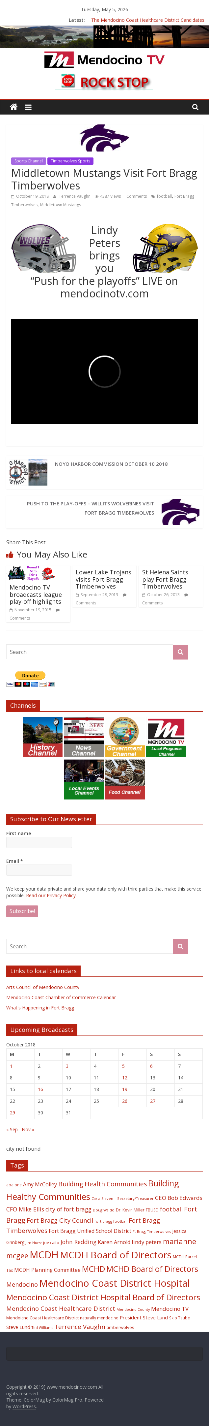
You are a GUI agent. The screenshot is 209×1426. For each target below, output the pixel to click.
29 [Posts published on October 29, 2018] (12, 1112)
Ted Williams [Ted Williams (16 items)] (42, 1327)
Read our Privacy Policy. (51, 895)
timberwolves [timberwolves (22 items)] (120, 1327)
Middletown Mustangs (60, 205)
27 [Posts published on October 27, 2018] (152, 1101)
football (164, 196)
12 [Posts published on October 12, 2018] (124, 1077)
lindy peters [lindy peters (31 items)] (147, 1242)
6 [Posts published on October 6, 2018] (151, 1066)
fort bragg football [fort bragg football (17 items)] (110, 1221)
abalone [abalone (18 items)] (14, 1184)
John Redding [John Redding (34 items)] (78, 1242)
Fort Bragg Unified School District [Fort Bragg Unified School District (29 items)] (90, 1231)
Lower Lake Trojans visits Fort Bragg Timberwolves (103, 579)
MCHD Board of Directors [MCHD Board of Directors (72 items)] (152, 1268)
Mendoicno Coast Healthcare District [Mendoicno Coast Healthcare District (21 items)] (42, 1318)
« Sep (12, 1129)
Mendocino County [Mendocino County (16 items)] (133, 1309)
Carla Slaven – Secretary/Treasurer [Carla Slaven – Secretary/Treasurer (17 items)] (122, 1198)
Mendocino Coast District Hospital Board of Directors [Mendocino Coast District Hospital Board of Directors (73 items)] (103, 1297)
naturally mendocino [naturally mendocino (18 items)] (99, 1317)
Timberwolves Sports (70, 161)
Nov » (28, 1129)
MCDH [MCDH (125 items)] (44, 1254)
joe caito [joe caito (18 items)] (51, 1242)
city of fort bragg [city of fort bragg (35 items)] (68, 1209)
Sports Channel (28, 161)
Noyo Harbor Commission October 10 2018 (111, 463)
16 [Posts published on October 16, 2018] (40, 1089)
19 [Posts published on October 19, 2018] (124, 1089)
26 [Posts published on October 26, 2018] (124, 1101)
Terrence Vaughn (75, 196)
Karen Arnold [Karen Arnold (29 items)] (114, 1242)
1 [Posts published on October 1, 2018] (11, 1066)
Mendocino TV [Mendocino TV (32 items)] (170, 1308)
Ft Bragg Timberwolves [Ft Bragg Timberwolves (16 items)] (152, 1231)
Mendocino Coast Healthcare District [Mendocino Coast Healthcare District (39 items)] (60, 1308)
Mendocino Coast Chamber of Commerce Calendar (61, 997)
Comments (136, 196)
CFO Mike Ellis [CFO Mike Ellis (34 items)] (25, 1209)
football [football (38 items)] (171, 1209)
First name (18, 833)
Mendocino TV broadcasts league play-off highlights (36, 594)
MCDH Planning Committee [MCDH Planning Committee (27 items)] (47, 1270)
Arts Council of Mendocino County (42, 987)
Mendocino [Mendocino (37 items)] (22, 1284)
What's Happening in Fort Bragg (40, 1007)
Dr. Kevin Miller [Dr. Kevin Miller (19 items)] (130, 1210)
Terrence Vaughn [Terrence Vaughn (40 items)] (79, 1326)
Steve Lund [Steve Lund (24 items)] (18, 1327)
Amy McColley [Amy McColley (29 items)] (40, 1184)
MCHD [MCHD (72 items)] (93, 1268)
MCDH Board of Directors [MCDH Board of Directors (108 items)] (115, 1254)
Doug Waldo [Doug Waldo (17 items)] (104, 1209)
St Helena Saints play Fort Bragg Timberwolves (165, 579)
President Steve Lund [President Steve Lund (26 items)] (144, 1317)
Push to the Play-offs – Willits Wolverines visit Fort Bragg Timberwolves (90, 508)
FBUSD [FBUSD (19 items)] (152, 1210)
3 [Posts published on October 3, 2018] (67, 1066)
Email (14, 861)
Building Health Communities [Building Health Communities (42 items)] (102, 1183)
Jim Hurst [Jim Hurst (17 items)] (34, 1242)
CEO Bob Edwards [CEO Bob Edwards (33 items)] (178, 1198)
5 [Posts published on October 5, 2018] (123, 1066)
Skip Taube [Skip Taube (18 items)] (179, 1317)
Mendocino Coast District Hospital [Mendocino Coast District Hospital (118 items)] (114, 1282)
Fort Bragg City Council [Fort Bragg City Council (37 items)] (60, 1220)
